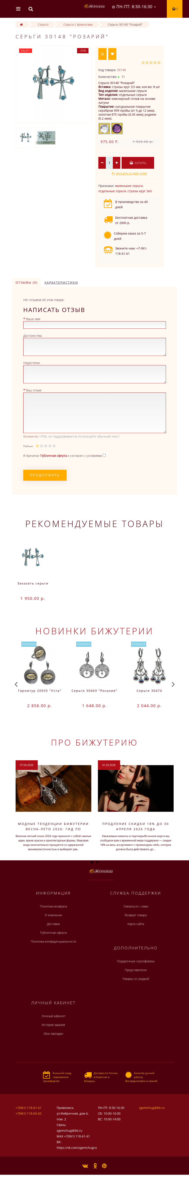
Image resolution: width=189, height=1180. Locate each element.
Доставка (53, 924)
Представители (136, 970)
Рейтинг (27, 446)
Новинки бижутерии (94, 631)
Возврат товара (136, 915)
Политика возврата (53, 906)
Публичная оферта (53, 933)
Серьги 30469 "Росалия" (94, 691)
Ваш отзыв (33, 390)
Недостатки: (31, 363)
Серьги (43, 24)
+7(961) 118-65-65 (28, 1113)
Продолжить (45, 475)
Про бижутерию (94, 742)
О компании (53, 915)
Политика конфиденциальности (53, 941)
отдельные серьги (112, 191)
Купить (138, 163)
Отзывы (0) (27, 282)
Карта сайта (136, 924)
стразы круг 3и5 (140, 191)
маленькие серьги (129, 186)
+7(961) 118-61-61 (28, 1108)
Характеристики (61, 282)
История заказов (53, 1025)
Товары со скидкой (135, 979)
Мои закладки (53, 1033)
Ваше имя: (33, 319)
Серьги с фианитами (78, 24)
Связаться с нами (135, 906)
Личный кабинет (53, 1016)
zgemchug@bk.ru (152, 1108)
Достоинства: (32, 336)
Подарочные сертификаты (136, 961)
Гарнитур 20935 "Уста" (39, 691)
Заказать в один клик (131, 174)
